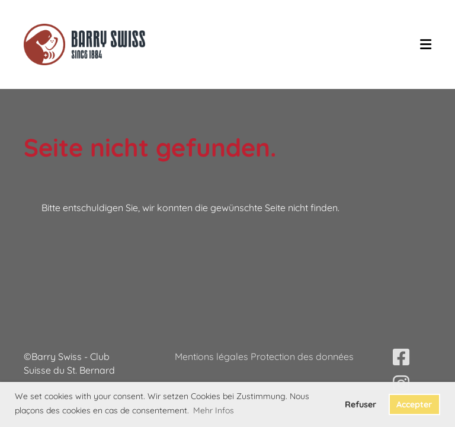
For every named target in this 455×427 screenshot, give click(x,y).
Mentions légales (213, 356)
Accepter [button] (414, 404)
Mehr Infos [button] (213, 410)
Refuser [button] (360, 404)
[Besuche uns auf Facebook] (401, 357)
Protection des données (302, 356)
